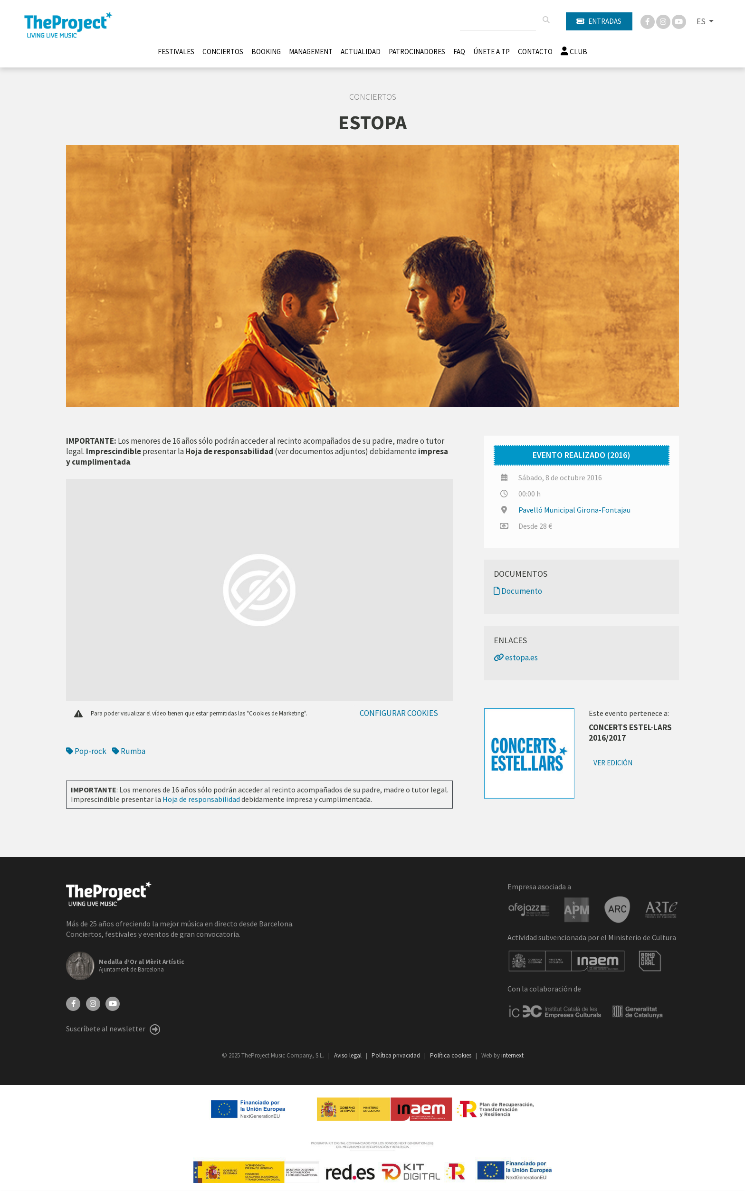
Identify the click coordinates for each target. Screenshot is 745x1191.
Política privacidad (396, 1055)
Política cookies (451, 1055)
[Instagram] (664, 21)
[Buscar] (546, 20)
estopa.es (516, 657)
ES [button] (702, 21)
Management (311, 51)
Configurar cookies (399, 713)
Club (574, 51)
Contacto (535, 51)
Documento (518, 591)
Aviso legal (348, 1055)
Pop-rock (86, 751)
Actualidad (361, 51)
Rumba (128, 751)
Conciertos (222, 51)
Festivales (176, 51)
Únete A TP (491, 51)
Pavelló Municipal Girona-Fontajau (574, 510)
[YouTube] (112, 1003)
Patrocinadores (417, 51)
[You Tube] (679, 21)
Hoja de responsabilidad (201, 799)
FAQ (459, 51)
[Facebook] (648, 21)
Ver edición (612, 762)
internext (512, 1055)
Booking (266, 51)
